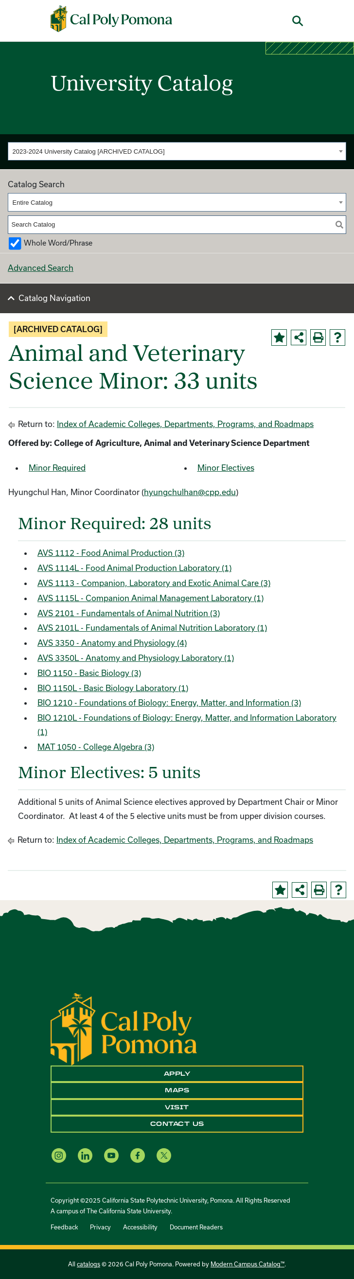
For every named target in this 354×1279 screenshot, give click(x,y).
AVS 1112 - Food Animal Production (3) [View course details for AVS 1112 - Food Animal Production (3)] (110, 552)
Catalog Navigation (54, 297)
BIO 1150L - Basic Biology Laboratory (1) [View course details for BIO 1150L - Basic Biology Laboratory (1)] (112, 688)
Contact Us (177, 1123)
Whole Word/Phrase (58, 243)
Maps (177, 1090)
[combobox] (177, 151)
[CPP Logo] (124, 1028)
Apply (177, 1073)
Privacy (100, 1227)
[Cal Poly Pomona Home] (111, 18)
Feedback (64, 1227)
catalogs (88, 1264)
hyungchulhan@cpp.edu (190, 492)
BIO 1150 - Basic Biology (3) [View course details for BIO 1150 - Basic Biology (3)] (89, 672)
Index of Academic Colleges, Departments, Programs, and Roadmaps (185, 423)
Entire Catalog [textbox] (33, 202)
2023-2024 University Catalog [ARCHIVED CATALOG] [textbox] (89, 151)
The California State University (129, 1211)
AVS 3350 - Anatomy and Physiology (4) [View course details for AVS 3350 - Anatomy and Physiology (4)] (112, 642)
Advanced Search (40, 267)
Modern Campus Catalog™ (247, 1264)
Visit (177, 1107)
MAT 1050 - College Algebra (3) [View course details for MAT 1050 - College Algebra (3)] (95, 746)
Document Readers (196, 1227)
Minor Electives (225, 467)
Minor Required (57, 467)
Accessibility (140, 1227)
